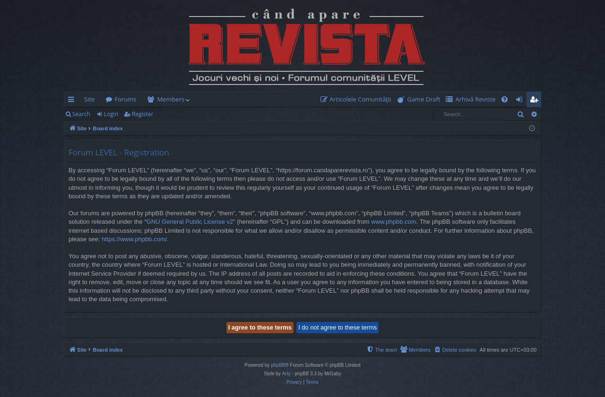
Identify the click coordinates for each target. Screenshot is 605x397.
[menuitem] (358, 99)
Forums (125, 99)
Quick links (73, 101)
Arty (286, 373)
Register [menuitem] (536, 101)
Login (111, 114)
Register (142, 114)
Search (81, 114)
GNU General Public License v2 (190, 221)
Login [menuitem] (521, 101)
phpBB (278, 365)
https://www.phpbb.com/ (134, 239)
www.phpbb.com (393, 221)
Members (170, 99)
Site (89, 99)
